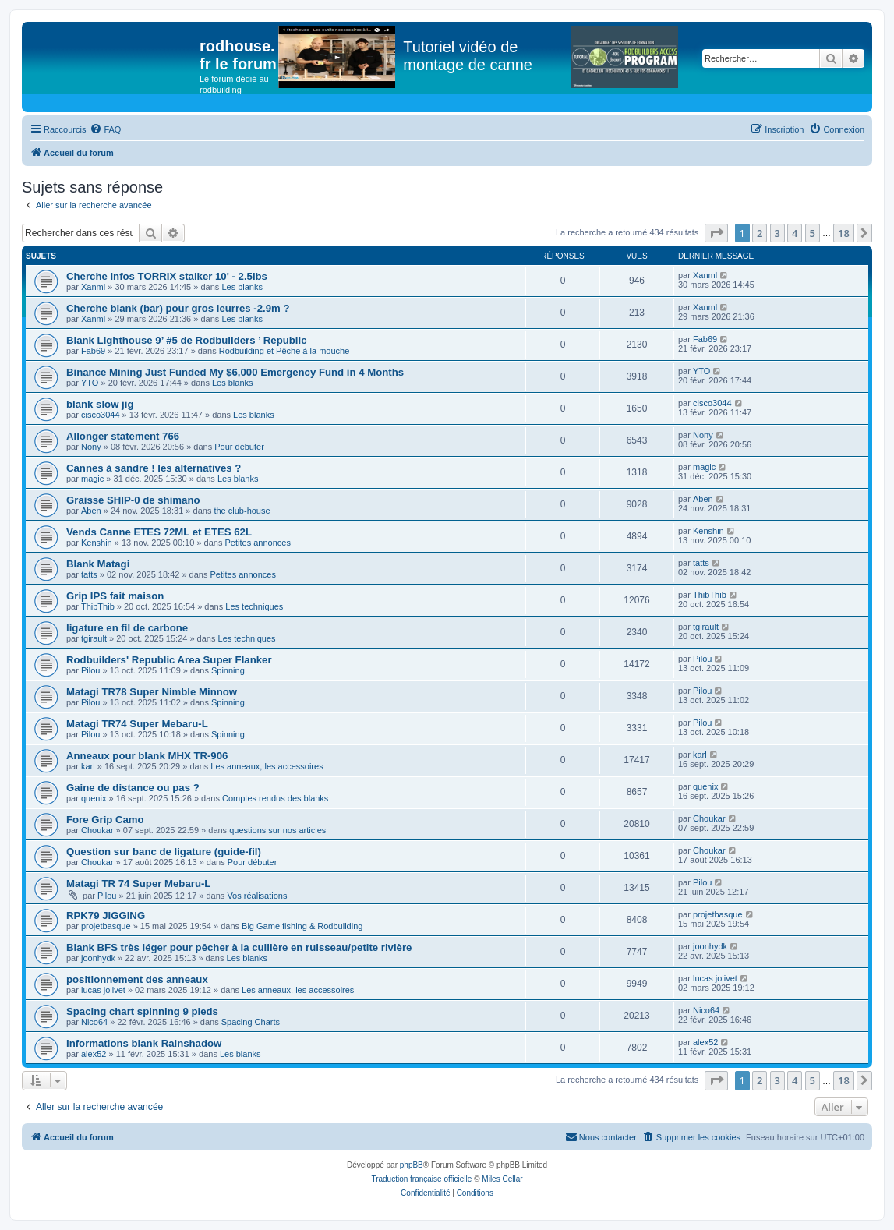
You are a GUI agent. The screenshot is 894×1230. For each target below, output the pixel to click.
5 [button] (812, 233)
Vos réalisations (257, 895)
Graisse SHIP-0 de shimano (133, 500)
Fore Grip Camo (105, 819)
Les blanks (242, 287)
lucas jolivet (103, 990)
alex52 (93, 1054)
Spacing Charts (250, 1022)
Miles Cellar (502, 1179)
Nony (91, 446)
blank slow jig (99, 404)
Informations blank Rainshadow (143, 1043)
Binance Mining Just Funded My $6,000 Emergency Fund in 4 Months (235, 372)
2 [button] (759, 233)
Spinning (228, 670)
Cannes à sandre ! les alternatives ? (153, 468)
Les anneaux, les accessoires (266, 766)
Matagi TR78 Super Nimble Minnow (151, 692)
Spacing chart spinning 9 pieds (142, 1011)
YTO (89, 382)
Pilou (90, 670)
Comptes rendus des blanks (275, 798)
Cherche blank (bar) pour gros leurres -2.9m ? (178, 308)
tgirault (94, 638)
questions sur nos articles (277, 830)
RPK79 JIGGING (105, 915)
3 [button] (777, 233)
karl (88, 766)
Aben (91, 510)
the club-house (242, 510)
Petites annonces (258, 542)
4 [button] (794, 233)
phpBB (411, 1165)
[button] (716, 233)
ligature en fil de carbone (127, 628)
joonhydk (98, 958)
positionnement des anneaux (137, 979)
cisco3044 (100, 414)
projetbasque (106, 926)
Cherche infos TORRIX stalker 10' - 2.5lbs (166, 276)
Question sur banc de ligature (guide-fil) (163, 851)
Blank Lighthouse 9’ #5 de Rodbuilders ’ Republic (186, 340)
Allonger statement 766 (122, 436)
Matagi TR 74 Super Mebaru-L (138, 883)
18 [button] (844, 233)
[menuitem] (105, 129)
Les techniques (254, 606)
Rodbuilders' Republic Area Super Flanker (169, 660)
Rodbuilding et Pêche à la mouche (284, 350)
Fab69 (93, 350)
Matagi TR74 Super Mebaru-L (137, 724)
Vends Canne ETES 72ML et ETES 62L (159, 532)
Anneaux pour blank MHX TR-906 (147, 756)
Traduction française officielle (421, 1179)
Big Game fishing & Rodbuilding (302, 926)
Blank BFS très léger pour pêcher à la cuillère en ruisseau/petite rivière (239, 947)
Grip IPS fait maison (115, 596)
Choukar (97, 830)
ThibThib (98, 606)
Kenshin (96, 542)
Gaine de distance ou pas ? (133, 787)
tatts (89, 574)
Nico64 (94, 1022)
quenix (93, 798)
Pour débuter (239, 446)
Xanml (93, 287)
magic (92, 478)
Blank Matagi (97, 564)
